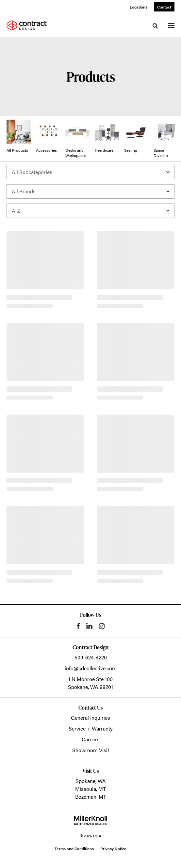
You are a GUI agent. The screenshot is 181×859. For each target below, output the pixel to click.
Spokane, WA (90, 781)
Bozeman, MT (90, 796)
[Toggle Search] (155, 26)
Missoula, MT (90, 788)
